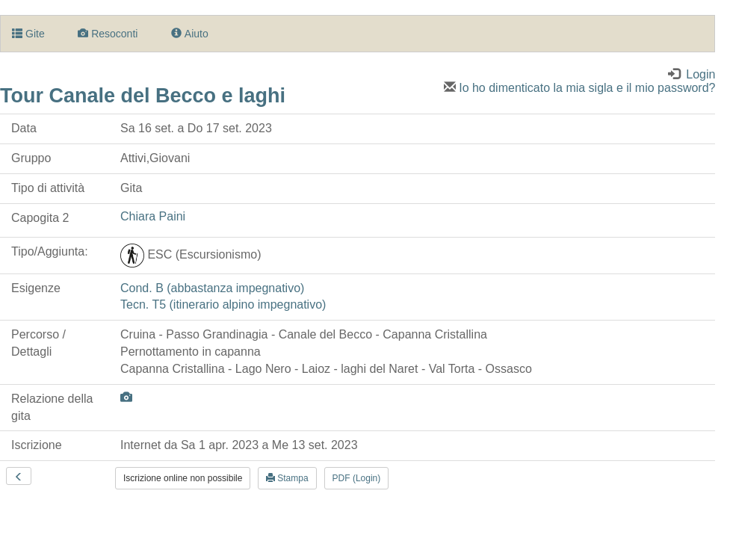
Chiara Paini (152, 216)
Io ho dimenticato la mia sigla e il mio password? (580, 87)
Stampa (287, 478)
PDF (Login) (356, 478)
